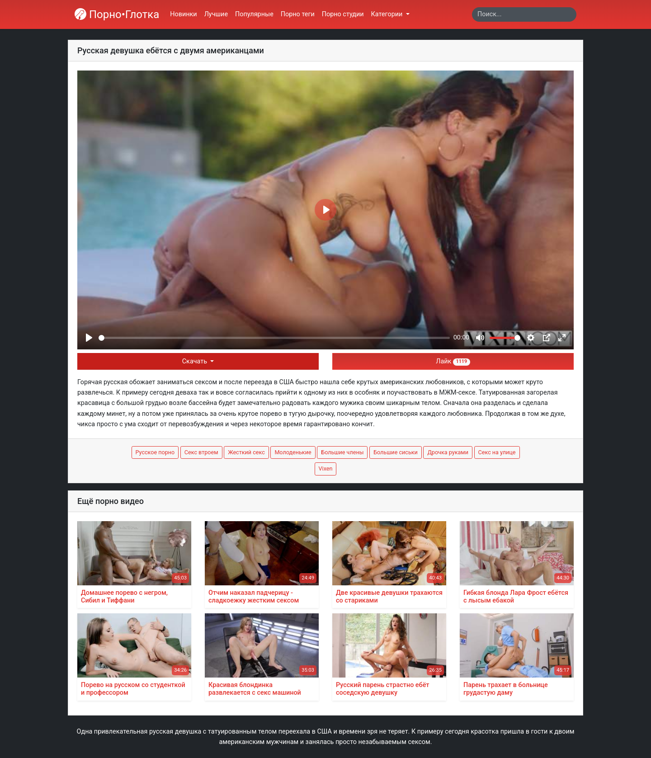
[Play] (89, 337)
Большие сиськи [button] (395, 452)
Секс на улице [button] (497, 452)
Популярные (254, 14)
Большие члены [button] (342, 452)
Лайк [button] (453, 361)
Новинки (183, 14)
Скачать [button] (195, 361)
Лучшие (216, 14)
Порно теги (298, 14)
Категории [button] (387, 14)
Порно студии (343, 14)
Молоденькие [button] (292, 452)
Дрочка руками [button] (447, 452)
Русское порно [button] (155, 452)
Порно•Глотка (117, 14)
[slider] (274, 338)
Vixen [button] (326, 468)
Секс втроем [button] (201, 452)
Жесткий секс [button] (246, 452)
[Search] (524, 14)
